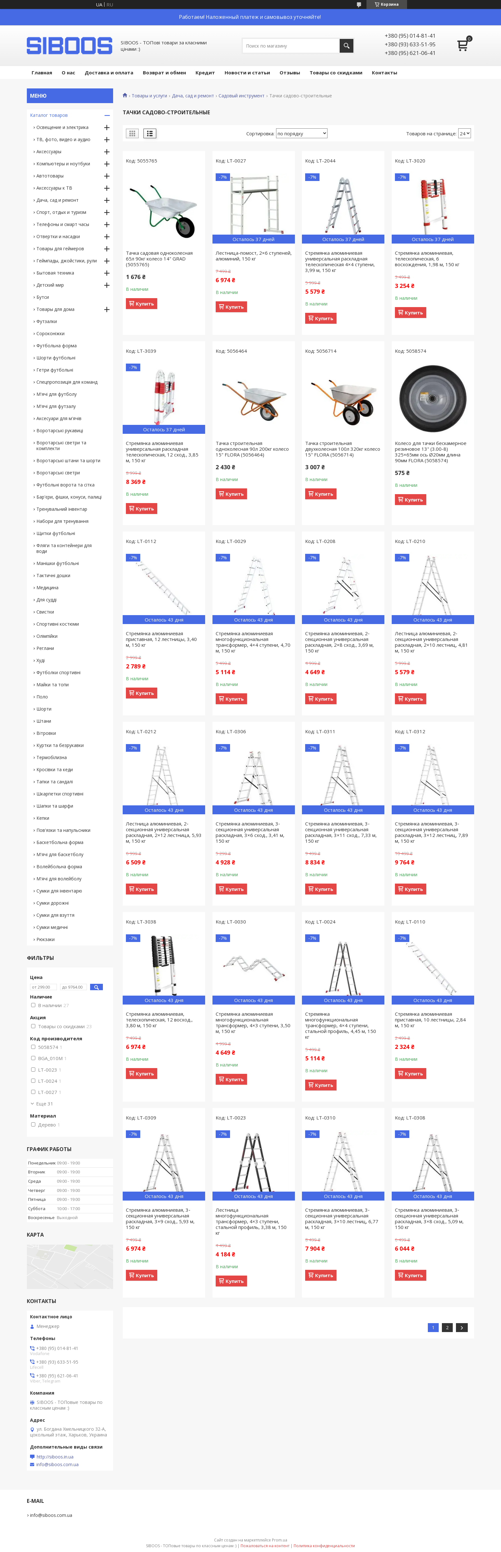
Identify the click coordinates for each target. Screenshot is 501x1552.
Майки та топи (52, 685)
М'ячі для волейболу (58, 879)
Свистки (45, 612)
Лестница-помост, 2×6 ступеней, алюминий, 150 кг (254, 255)
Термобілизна (51, 757)
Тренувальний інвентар (61, 509)
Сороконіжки (50, 333)
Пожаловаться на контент (265, 1545)
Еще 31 (44, 1103)
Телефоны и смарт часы (62, 224)
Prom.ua (279, 1540)
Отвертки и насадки (58, 236)
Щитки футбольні (55, 533)
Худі (40, 660)
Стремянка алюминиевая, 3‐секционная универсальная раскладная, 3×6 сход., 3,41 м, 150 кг (250, 832)
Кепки (42, 818)
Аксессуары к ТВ (54, 188)
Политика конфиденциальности (324, 1545)
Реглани (45, 648)
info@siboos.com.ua (57, 1464)
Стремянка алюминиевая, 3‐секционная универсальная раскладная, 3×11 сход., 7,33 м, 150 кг (341, 832)
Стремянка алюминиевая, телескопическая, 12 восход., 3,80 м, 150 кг (159, 1019)
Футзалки (46, 321)
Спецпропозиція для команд (66, 382)
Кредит (205, 72)
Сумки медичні (52, 927)
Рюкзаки (45, 939)
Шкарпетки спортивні (59, 794)
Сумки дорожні (52, 903)
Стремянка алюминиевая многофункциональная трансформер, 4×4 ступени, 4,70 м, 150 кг (253, 641)
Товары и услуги (149, 96)
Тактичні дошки (53, 575)
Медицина (47, 587)
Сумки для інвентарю (59, 891)
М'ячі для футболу (56, 394)
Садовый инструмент (242, 96)
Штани (43, 721)
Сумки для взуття (55, 915)
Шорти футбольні (55, 358)
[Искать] (346, 46)
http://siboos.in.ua (55, 1457)
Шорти (43, 709)
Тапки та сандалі (54, 782)
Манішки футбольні (57, 563)
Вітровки (46, 733)
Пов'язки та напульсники (63, 830)
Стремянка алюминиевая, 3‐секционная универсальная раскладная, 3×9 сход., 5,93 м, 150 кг (160, 1218)
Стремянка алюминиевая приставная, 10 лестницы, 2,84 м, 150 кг (430, 1019)
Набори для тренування (62, 521)
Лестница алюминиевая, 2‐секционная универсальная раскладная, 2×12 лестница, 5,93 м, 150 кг (164, 832)
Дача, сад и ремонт (193, 96)
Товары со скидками (336, 72)
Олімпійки (47, 636)
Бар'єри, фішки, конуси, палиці (69, 497)
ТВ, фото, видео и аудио (63, 139)
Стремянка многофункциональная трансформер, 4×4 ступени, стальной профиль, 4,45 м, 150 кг (340, 1025)
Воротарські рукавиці (59, 430)
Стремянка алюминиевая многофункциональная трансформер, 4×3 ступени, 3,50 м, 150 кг (253, 1022)
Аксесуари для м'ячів (58, 418)
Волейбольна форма (59, 866)
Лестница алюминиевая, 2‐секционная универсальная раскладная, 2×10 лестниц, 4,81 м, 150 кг (431, 641)
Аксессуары (48, 151)
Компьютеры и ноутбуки (63, 164)
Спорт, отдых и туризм (61, 212)
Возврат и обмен (164, 72)
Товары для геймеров (60, 248)
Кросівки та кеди (54, 769)
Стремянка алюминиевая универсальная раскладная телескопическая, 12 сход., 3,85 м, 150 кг (162, 451)
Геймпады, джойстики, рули (66, 261)
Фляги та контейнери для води (64, 548)
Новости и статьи (247, 72)
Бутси (42, 297)
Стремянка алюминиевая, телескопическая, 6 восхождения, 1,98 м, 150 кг (427, 258)
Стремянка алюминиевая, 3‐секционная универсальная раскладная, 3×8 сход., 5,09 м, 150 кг (429, 1218)
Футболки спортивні (58, 672)
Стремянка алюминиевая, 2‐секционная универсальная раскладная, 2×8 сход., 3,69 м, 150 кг (339, 641)
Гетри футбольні (54, 370)
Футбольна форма (56, 346)
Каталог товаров (49, 115)
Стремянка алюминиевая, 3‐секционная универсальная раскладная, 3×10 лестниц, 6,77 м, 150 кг (341, 1218)
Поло (42, 697)
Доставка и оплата (109, 72)
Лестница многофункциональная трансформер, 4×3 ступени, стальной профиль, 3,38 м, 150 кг (251, 1221)
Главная (42, 72)
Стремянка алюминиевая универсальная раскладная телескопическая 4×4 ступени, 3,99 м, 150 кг (340, 261)
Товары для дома (55, 309)
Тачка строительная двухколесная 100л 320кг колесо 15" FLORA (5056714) (342, 448)
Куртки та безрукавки (60, 745)
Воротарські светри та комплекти (61, 445)
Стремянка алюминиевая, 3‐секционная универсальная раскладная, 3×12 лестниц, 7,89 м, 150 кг (431, 832)
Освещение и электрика (62, 127)
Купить (145, 303)
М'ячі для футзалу (56, 406)
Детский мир (50, 285)
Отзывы (290, 72)
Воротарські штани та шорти (68, 460)
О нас (68, 72)
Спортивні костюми (57, 624)
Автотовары (50, 176)
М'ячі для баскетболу (59, 854)
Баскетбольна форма (59, 842)
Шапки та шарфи (54, 806)
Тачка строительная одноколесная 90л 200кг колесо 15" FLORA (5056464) (252, 448)
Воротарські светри (58, 473)
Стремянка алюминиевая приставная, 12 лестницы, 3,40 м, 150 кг (161, 639)
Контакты (384, 72)
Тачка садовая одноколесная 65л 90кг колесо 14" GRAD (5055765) (159, 258)
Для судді (46, 600)
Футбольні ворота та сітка (65, 485)
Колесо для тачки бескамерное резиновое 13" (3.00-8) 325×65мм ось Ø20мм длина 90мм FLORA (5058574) (430, 451)
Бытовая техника (55, 273)
